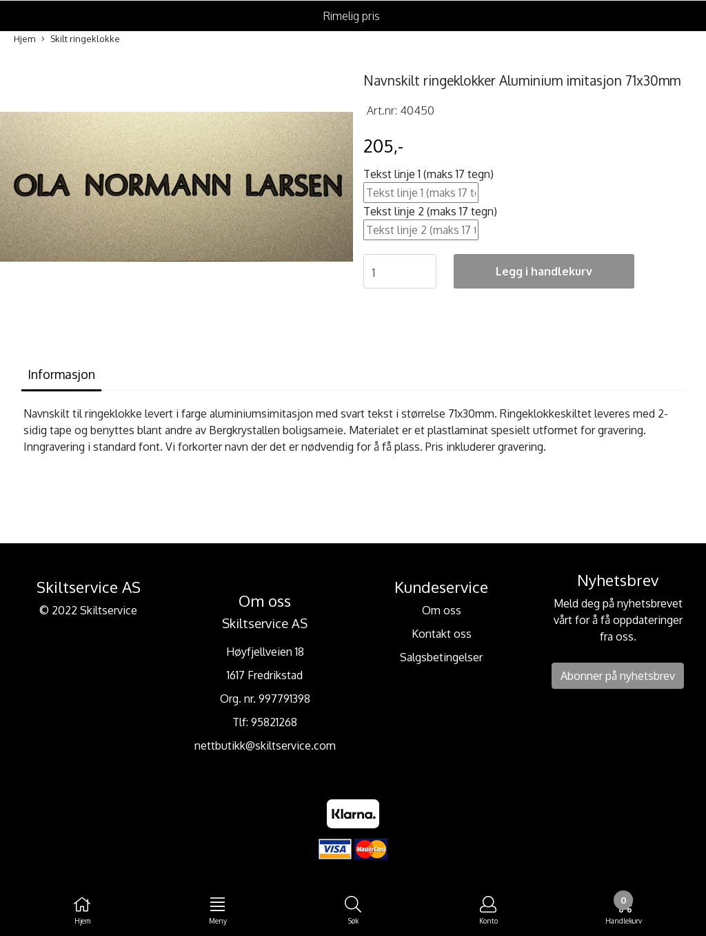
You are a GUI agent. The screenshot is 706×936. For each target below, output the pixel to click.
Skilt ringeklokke (80, 39)
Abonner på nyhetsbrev (618, 676)
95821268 (274, 722)
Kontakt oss (442, 634)
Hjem (24, 38)
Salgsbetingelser (441, 657)
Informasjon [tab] (61, 374)
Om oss (441, 610)
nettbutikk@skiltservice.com (265, 745)
